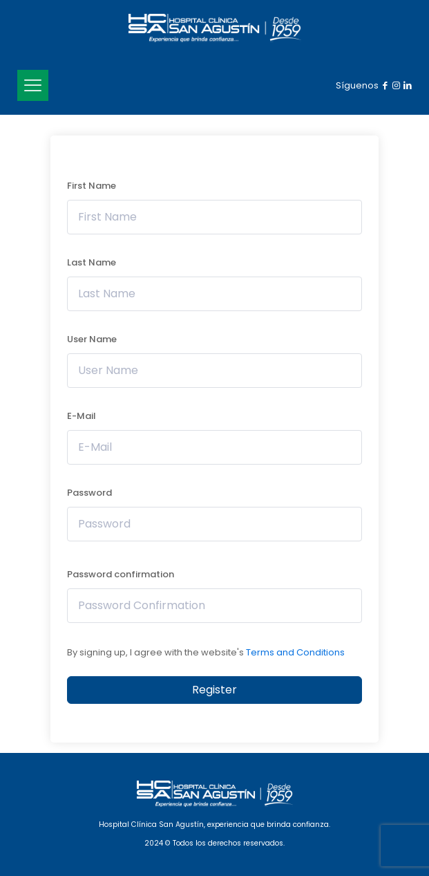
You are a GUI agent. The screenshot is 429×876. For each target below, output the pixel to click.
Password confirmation (120, 574)
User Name (92, 339)
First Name (91, 185)
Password (89, 492)
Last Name (91, 262)
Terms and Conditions (295, 652)
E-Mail (81, 415)
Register (214, 690)
